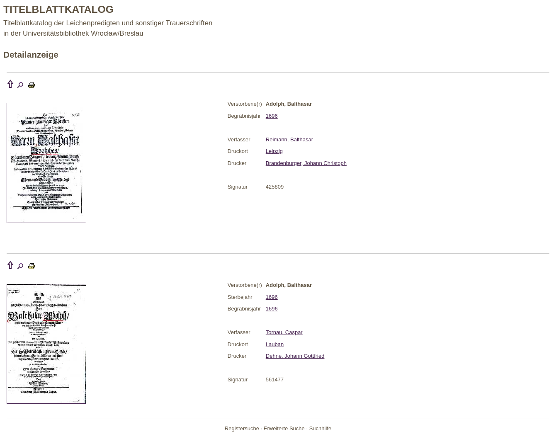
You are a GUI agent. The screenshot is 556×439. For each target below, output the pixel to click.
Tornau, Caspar (284, 332)
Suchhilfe (320, 428)
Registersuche (242, 428)
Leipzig (274, 151)
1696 (272, 116)
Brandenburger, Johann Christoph (306, 163)
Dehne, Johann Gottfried (295, 356)
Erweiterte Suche (284, 428)
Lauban (275, 344)
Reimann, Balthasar (289, 139)
